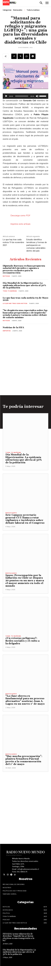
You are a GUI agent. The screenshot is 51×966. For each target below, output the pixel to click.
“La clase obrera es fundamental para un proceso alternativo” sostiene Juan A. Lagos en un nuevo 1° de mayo (25, 699)
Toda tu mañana (33, 10)
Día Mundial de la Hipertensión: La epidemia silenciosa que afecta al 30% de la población (24, 285)
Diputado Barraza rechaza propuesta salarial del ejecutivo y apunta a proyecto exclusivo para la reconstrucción (24, 269)
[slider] (21, 96)
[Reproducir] (6, 96)
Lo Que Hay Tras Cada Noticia (15, 303)
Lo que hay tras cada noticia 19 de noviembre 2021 (13, 242)
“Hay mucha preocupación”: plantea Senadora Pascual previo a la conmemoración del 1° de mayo (23, 760)
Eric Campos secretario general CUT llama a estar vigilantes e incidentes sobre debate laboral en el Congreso (24, 518)
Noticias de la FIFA (13, 327)
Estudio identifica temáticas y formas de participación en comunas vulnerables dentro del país (36, 245)
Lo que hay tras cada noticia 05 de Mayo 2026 (25, 299)
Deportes (7, 331)
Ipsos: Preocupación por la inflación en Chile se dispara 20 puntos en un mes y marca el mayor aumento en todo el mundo (24, 580)
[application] (25, 96)
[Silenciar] (37, 96)
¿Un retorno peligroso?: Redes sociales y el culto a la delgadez (22, 641)
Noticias (6, 276)
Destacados (17, 10)
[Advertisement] (25, 797)
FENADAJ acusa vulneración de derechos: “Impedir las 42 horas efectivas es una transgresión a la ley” (18, 937)
